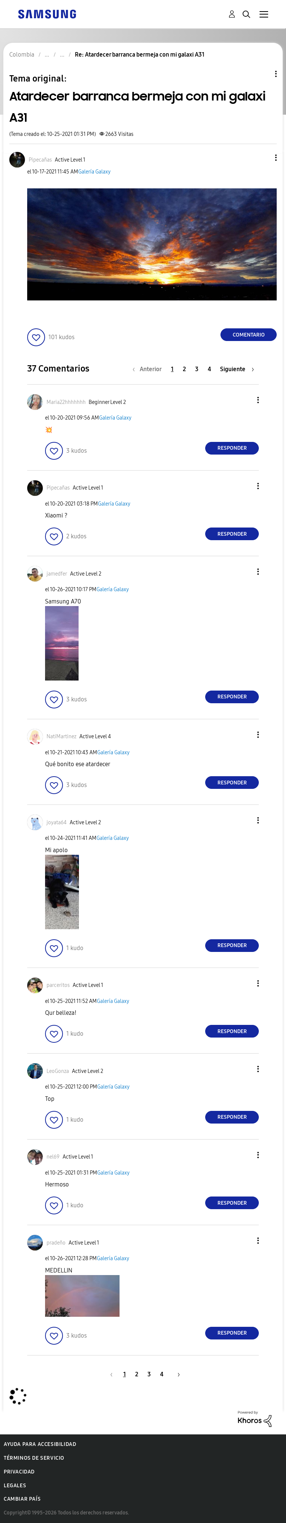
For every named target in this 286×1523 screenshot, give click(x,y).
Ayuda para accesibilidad (40, 1444)
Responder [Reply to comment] (232, 448)
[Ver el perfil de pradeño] (56, 1243)
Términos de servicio (34, 1458)
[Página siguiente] (237, 369)
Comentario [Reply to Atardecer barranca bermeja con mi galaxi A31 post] (249, 335)
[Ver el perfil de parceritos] (58, 985)
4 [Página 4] (209, 369)
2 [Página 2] (184, 369)
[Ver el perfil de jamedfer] (57, 574)
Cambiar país (22, 1499)
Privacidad (19, 1472)
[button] (263, 157)
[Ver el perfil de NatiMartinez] (61, 736)
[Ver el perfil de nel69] (53, 1157)
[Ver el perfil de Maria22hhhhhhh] (66, 402)
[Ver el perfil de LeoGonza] (58, 1071)
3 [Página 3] (196, 369)
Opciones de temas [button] (263, 74)
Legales (15, 1485)
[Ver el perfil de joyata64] (57, 822)
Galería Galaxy (94, 172)
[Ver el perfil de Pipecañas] (40, 160)
